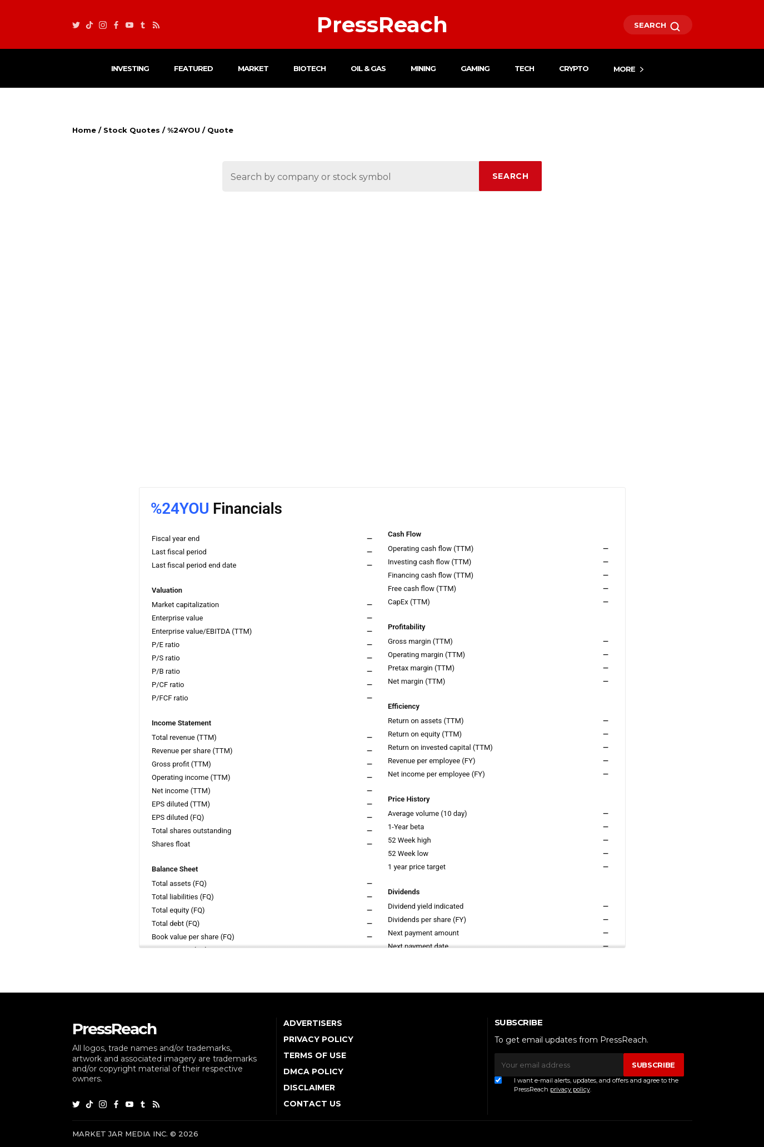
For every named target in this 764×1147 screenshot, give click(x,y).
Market (253, 68)
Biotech (309, 68)
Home (84, 130)
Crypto (573, 68)
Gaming (475, 68)
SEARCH (658, 26)
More (624, 68)
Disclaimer (309, 1088)
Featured (193, 68)
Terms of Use (314, 1055)
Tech (524, 68)
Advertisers (312, 1023)
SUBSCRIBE (653, 1064)
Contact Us (312, 1104)
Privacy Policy (318, 1039)
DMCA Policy (313, 1071)
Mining (423, 68)
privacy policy (570, 1089)
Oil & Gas (368, 68)
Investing (130, 68)
